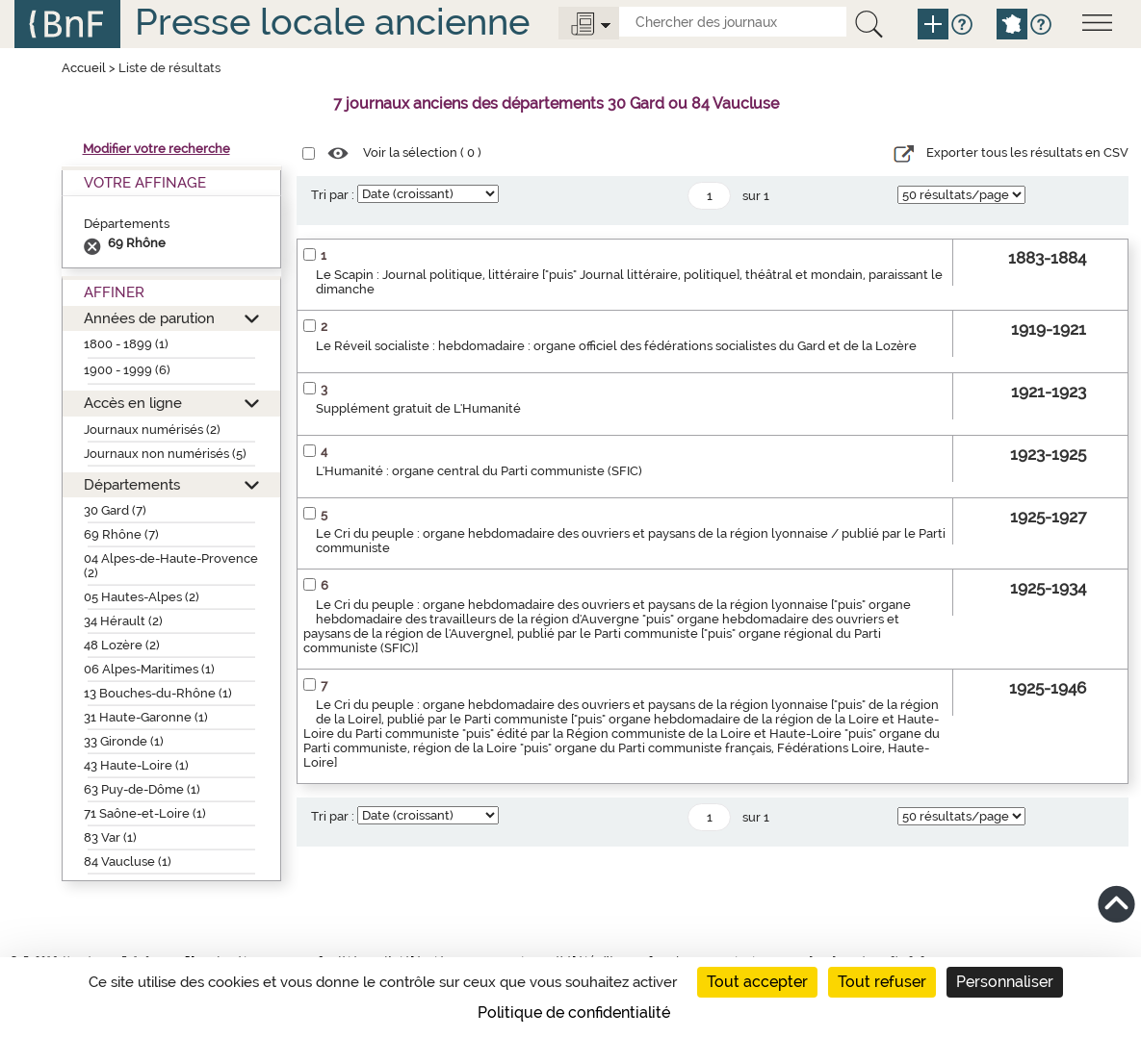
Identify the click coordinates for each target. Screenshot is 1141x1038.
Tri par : (332, 195)
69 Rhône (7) (121, 534)
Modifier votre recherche (156, 148)
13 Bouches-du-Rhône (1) (158, 693)
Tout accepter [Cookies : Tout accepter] (757, 982)
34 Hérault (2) (123, 621)
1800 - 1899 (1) (126, 344)
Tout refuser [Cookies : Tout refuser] (882, 982)
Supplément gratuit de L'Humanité (418, 408)
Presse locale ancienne (332, 21)
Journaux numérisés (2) (152, 429)
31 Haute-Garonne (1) (146, 717)
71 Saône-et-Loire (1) (145, 813)
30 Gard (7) (115, 510)
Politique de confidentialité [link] (574, 1012)
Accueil (84, 68)
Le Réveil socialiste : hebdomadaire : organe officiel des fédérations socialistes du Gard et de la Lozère (616, 346)
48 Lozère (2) (122, 645)
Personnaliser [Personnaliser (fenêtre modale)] (1004, 982)
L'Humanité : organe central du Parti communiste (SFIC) (479, 471)
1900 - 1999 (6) (127, 370)
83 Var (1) (110, 837)
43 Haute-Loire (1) (136, 765)
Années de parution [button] (149, 318)
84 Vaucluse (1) (127, 861)
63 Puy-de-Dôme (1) (142, 789)
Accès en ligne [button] (133, 402)
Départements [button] (132, 484)
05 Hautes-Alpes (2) (141, 597)
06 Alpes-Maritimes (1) (149, 669)
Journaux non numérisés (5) (165, 453)
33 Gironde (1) (124, 741)
